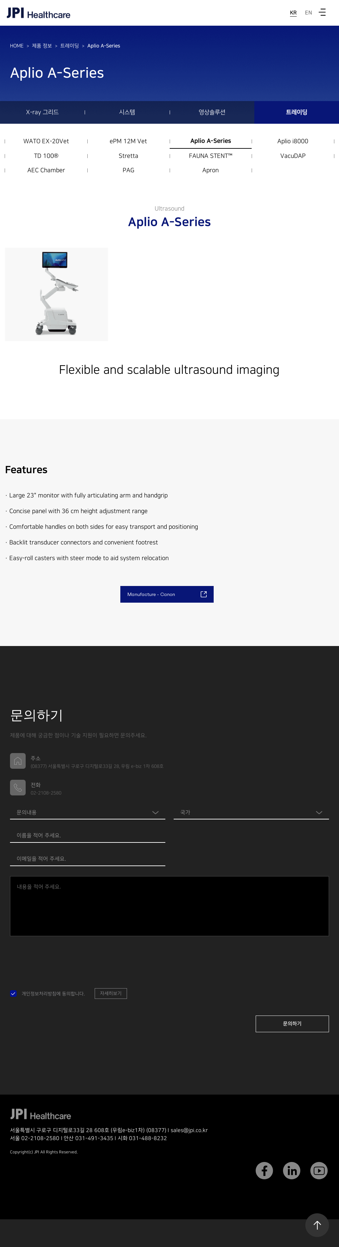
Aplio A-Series (103, 46)
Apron (210, 170)
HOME (17, 46)
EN (308, 13)
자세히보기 (111, 993)
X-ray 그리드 (42, 112)
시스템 (127, 112)
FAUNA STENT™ (210, 156)
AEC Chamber (46, 170)
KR (293, 13)
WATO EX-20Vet (46, 141)
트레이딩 (69, 46)
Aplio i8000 (292, 141)
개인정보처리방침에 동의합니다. (53, 993)
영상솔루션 (212, 112)
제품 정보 (42, 46)
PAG (128, 170)
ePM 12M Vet (128, 141)
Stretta (128, 156)
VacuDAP (293, 156)
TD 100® (46, 156)
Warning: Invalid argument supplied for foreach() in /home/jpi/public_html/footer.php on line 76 (251, 812)
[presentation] (60, 959)
